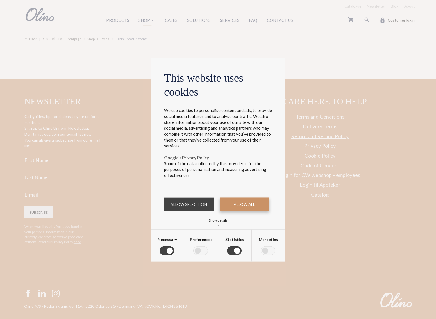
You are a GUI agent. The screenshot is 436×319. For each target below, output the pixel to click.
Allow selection (189, 204)
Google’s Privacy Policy (186, 157)
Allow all (244, 204)
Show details (218, 222)
